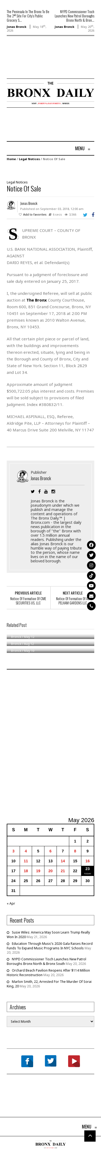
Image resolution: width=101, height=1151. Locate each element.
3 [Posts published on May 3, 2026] (13, 851)
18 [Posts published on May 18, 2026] (26, 871)
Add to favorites (35, 214)
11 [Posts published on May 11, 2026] (26, 861)
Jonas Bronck (16, 27)
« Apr (11, 903)
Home (11, 159)
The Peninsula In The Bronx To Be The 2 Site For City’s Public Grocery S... (28, 16)
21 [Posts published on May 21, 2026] (63, 871)
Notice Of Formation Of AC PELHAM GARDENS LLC (73, 600)
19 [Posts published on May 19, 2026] (38, 871)
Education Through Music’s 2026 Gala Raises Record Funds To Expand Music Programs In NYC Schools (50, 945)
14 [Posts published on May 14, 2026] (63, 861)
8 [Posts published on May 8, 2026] (75, 851)
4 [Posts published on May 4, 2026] (26, 851)
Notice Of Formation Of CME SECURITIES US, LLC (28, 600)
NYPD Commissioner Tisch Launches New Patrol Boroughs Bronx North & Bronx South (46, 961)
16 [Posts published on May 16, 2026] (87, 861)
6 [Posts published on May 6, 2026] (51, 851)
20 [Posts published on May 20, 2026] (50, 871)
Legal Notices (29, 159)
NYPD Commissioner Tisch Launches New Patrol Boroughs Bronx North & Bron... (74, 16)
